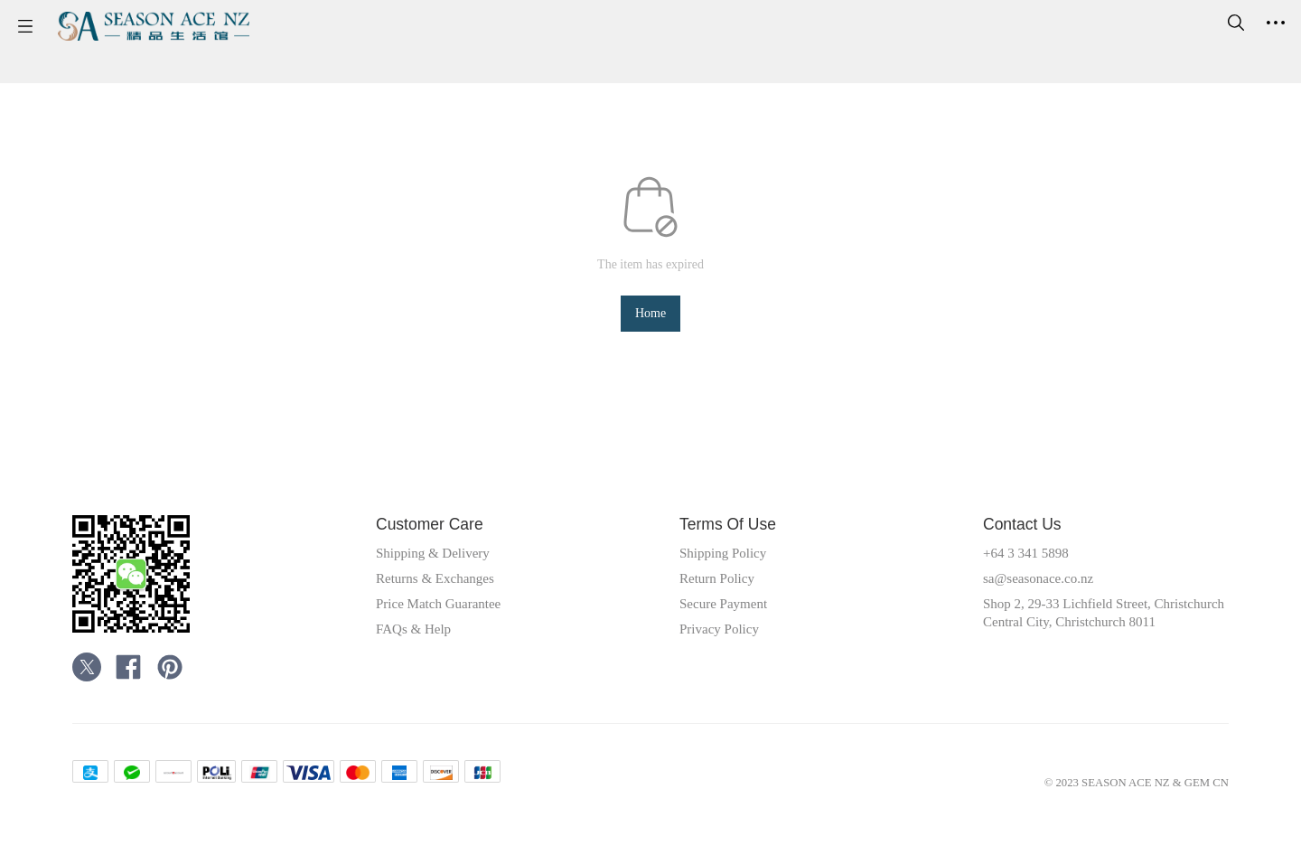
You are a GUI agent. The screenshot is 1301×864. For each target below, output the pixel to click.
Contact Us (1027, 536)
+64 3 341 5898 (1033, 565)
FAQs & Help (419, 641)
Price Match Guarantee (448, 615)
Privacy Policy (725, 641)
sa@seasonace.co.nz (1047, 590)
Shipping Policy (730, 565)
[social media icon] (86, 681)
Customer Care (437, 536)
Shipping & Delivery (442, 565)
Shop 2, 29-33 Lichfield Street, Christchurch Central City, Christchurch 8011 (1081, 633)
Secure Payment (730, 615)
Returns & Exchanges (445, 590)
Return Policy (723, 590)
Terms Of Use (734, 536)
